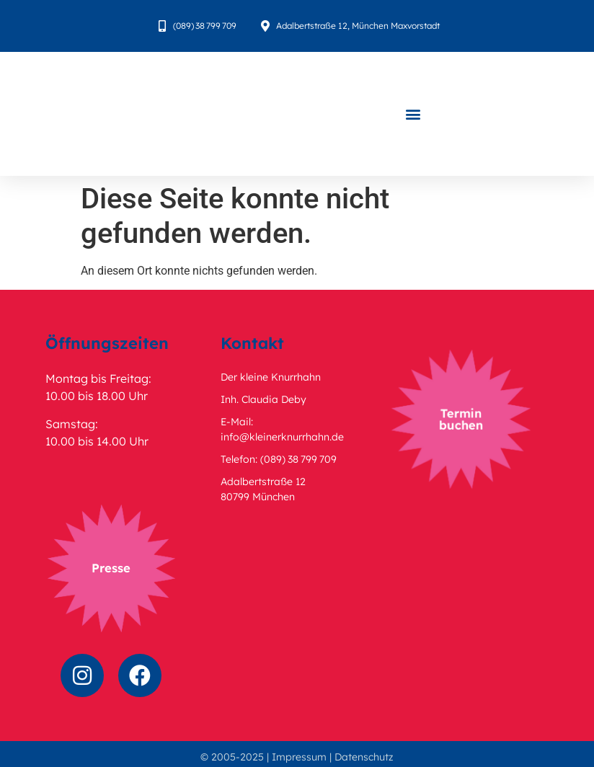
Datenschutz (364, 756)
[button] (413, 114)
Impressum (299, 756)
